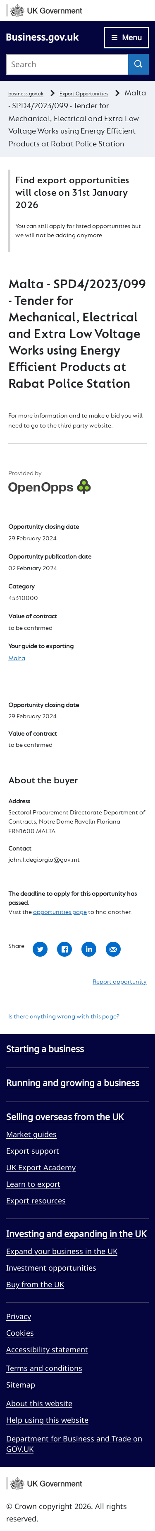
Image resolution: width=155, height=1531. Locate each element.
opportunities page (60, 912)
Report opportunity (120, 982)
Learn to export (33, 1184)
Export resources (36, 1200)
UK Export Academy (41, 1167)
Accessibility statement (47, 1349)
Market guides (31, 1134)
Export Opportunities (84, 94)
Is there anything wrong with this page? (63, 1016)
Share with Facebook (64, 949)
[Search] (138, 64)
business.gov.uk (25, 94)
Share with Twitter (40, 949)
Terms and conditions (44, 1368)
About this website (39, 1403)
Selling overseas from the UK (65, 1117)
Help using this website (47, 1420)
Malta (16, 658)
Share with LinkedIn (88, 949)
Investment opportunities (51, 1268)
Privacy (18, 1316)
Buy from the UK (35, 1284)
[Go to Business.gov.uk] (42, 36)
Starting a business (45, 1049)
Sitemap (20, 1385)
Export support (32, 1151)
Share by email (113, 949)
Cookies (20, 1333)
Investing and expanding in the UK (76, 1233)
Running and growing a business (72, 1083)
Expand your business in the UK (61, 1251)
